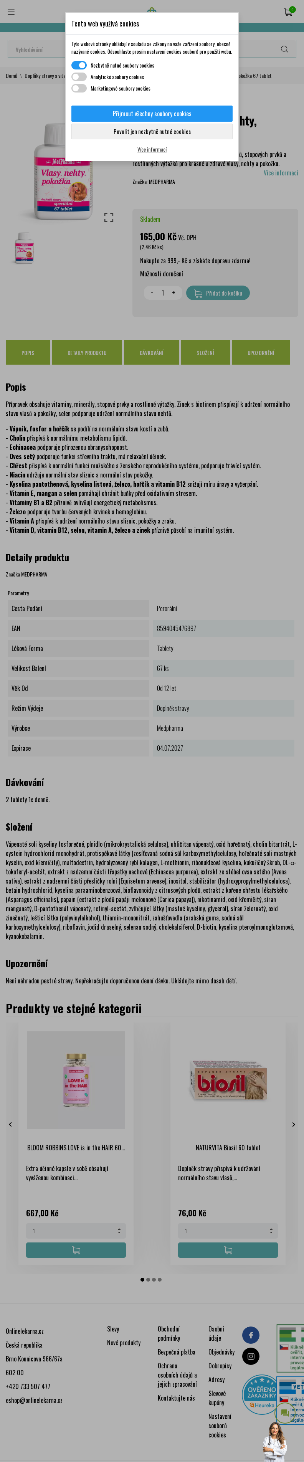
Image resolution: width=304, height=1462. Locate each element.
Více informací (152, 149)
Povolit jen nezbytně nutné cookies (152, 131)
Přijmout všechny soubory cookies (152, 113)
